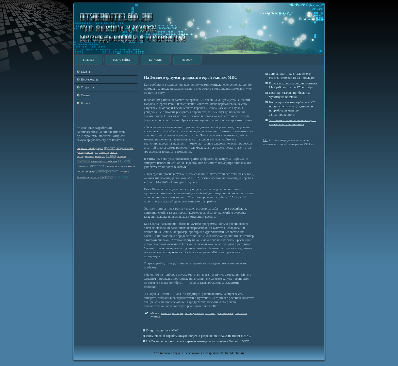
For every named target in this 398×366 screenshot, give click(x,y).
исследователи (125, 166)
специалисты (124, 148)
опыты (114, 152)
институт (106, 177)
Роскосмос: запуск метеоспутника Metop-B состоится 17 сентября (293, 85)
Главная (88, 59)
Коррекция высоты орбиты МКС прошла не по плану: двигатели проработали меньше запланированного (292, 108)
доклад (81, 152)
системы (83, 161)
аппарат (97, 166)
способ (124, 160)
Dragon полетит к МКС (162, 330)
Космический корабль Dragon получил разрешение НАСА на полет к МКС (198, 336)
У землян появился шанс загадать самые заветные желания (292, 122)
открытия (82, 148)
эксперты (100, 156)
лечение (109, 166)
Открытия (87, 87)
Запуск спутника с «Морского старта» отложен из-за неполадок (292, 75)
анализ (111, 156)
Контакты (155, 59)
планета (94, 177)
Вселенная (83, 177)
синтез (89, 152)
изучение (124, 171)
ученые (121, 176)
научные (96, 161)
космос (182, 167)
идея (92, 171)
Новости (187, 59)
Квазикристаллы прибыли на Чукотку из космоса (289, 95)
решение (83, 171)
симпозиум (83, 166)
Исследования (90, 79)
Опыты (85, 95)
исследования (172, 252)
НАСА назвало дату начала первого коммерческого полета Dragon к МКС (197, 341)
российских (110, 161)
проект (109, 148)
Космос (86, 103)
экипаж (121, 156)
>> (78, 128)
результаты (101, 152)
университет (106, 171)
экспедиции (95, 148)
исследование (85, 156)
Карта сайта (121, 59)
